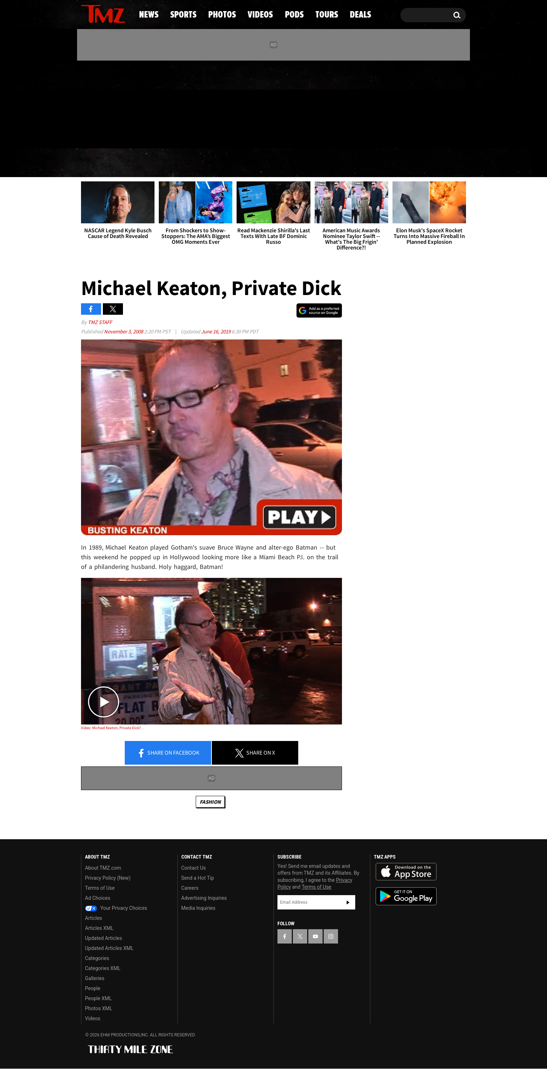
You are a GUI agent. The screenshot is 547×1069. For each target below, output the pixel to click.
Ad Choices (97, 898)
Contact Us (193, 868)
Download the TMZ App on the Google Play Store (406, 896)
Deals (435, 163)
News (98, 163)
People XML (98, 998)
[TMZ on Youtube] (110, 103)
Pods (329, 163)
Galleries (94, 978)
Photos (215, 163)
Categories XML (102, 968)
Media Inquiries (198, 908)
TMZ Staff (100, 322)
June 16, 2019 (216, 331)
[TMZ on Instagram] (124, 102)
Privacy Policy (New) (107, 878)
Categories (97, 958)
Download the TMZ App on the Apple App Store (406, 872)
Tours (381, 163)
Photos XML (98, 1008)
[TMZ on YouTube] (315, 936)
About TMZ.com (103, 868)
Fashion (210, 801)
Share (168, 753)
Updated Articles (103, 938)
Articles (93, 918)
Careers (190, 888)
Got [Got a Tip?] (103, 133)
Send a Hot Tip (197, 878)
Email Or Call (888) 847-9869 (163, 134)
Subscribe (348, 902)
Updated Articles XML (109, 948)
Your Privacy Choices (116, 908)
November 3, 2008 (124, 331)
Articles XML (99, 928)
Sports (153, 163)
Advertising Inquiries (204, 898)
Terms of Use (100, 888)
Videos (275, 163)
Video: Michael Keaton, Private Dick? (111, 727)
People (92, 988)
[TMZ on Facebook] (87, 103)
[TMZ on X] (98, 103)
